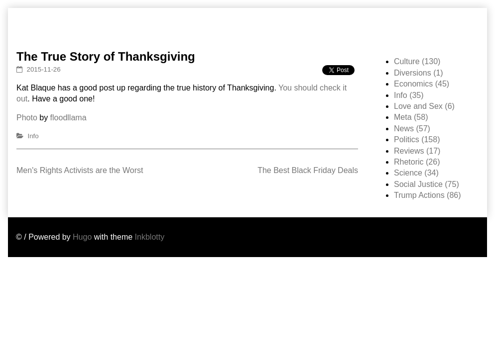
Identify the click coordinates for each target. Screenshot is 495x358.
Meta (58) (411, 117)
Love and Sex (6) (424, 106)
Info (33, 136)
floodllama (68, 117)
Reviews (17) (417, 151)
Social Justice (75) (426, 184)
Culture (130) (417, 61)
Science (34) (416, 173)
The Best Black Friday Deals (307, 170)
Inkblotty (150, 237)
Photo (26, 117)
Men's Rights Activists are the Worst (79, 170)
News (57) (412, 128)
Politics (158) (417, 139)
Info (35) (409, 95)
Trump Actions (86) (427, 195)
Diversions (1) (418, 73)
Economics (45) (421, 84)
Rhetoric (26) (417, 162)
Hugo (82, 237)
